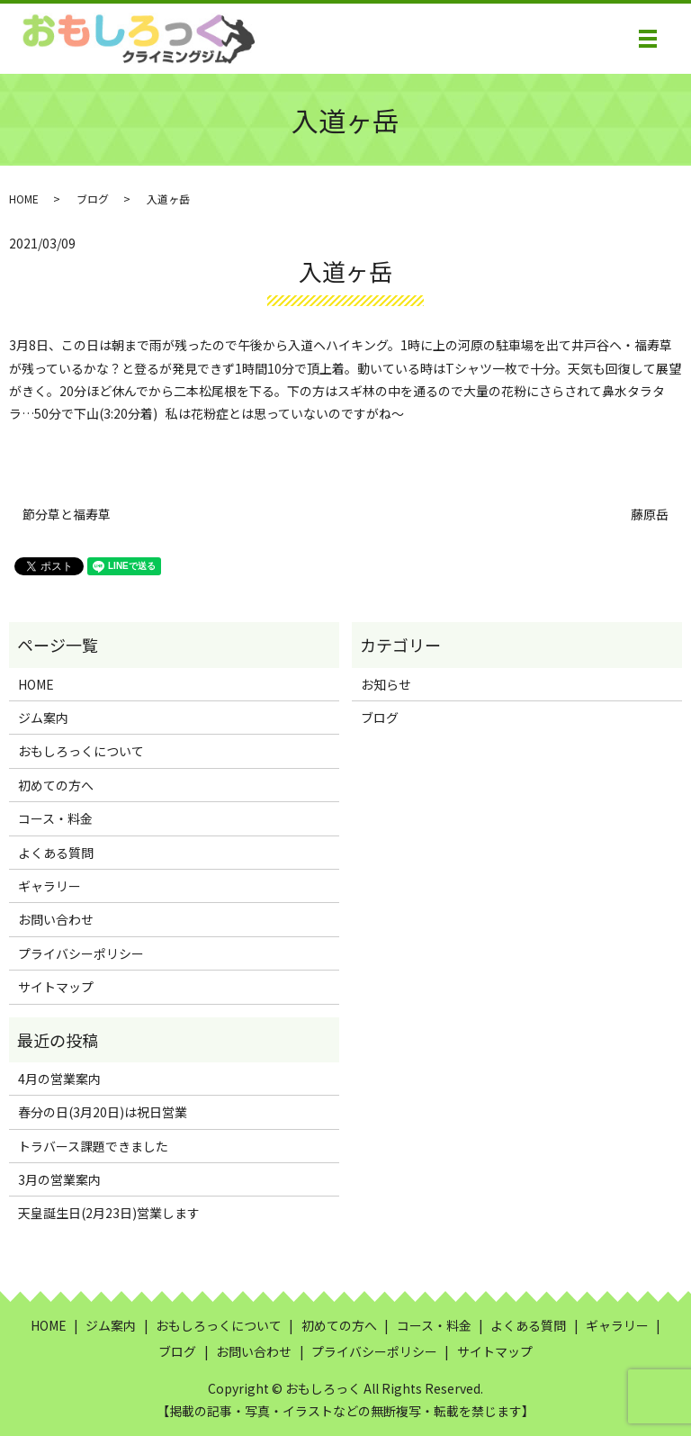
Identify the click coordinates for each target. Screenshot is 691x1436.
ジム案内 (43, 718)
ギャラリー (49, 886)
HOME (24, 198)
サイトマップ (56, 987)
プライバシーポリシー (81, 953)
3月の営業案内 (59, 1179)
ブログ (92, 198)
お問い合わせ (56, 919)
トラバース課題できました (93, 1146)
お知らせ (386, 684)
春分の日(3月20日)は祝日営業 (102, 1112)
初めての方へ (56, 785)
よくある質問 (56, 853)
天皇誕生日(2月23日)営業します (109, 1213)
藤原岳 (650, 514)
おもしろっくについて (81, 751)
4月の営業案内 (59, 1079)
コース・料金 (55, 818)
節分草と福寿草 (66, 514)
